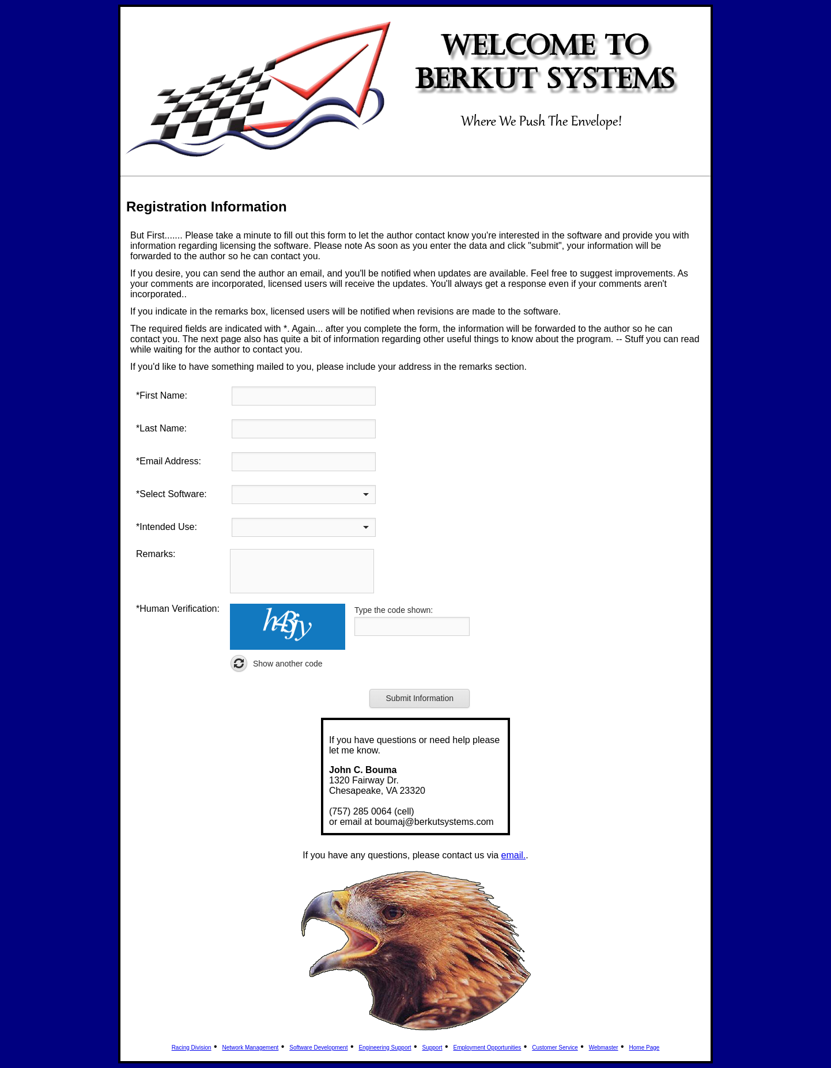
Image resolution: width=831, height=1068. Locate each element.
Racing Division (191, 1047)
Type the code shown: (393, 610)
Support (432, 1047)
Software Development (318, 1047)
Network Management (250, 1047)
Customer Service (554, 1047)
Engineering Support (384, 1047)
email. (513, 855)
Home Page (644, 1047)
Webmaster (603, 1047)
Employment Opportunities (487, 1047)
